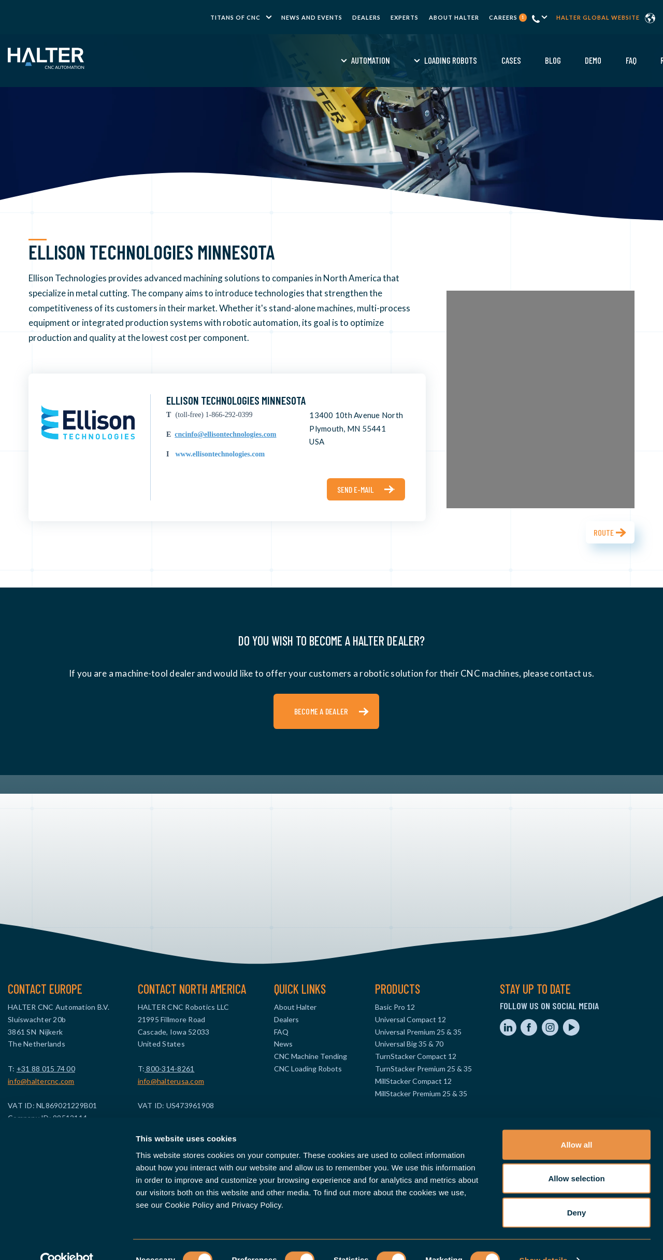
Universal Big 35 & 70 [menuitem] (409, 1043)
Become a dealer (321, 711)
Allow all (577, 1124)
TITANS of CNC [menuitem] (235, 17)
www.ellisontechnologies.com (220, 454)
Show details (544, 1239)
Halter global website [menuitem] (598, 17)
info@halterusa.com (171, 1081)
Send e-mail (355, 489)
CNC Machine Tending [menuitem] (310, 1056)
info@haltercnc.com (41, 1081)
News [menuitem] (283, 1043)
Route (604, 532)
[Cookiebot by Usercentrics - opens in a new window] (67, 1240)
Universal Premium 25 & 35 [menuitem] (418, 1031)
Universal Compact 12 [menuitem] (410, 1019)
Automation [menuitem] (217, 60)
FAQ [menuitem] (477, 60)
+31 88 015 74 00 (46, 1068)
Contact (604, 60)
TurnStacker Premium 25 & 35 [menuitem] (423, 1068)
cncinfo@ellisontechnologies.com (225, 434)
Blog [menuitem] (400, 60)
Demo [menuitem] (440, 60)
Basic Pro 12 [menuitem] (395, 1007)
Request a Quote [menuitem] (535, 60)
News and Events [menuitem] (311, 17)
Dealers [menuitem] (366, 17)
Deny (576, 1191)
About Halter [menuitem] (454, 17)
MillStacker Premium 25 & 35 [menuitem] (421, 1093)
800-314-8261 (169, 1068)
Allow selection (576, 1158)
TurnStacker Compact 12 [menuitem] (415, 1056)
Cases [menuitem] (358, 60)
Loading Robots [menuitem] (297, 60)
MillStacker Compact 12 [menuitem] (413, 1081)
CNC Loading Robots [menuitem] (308, 1068)
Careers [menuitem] (508, 17)
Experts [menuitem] (405, 17)
